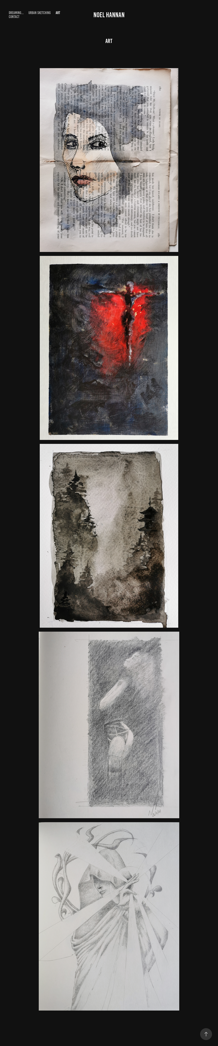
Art (58, 13)
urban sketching (39, 13)
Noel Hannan (109, 15)
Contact (14, 17)
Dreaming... (16, 13)
